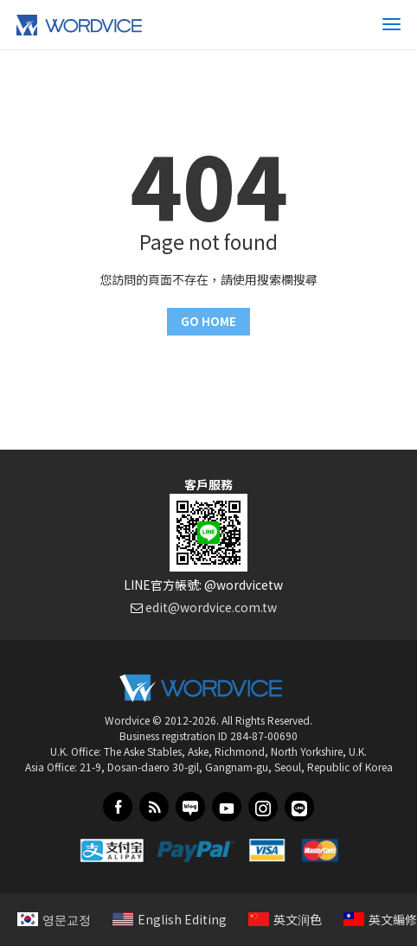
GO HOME (208, 321)
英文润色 (285, 919)
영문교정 (54, 919)
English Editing (169, 919)
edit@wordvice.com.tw (211, 607)
